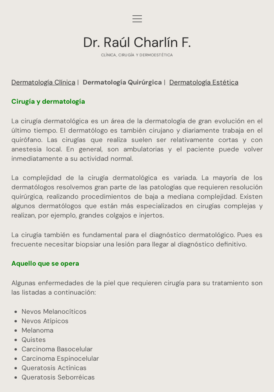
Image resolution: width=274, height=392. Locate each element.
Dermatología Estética (203, 82)
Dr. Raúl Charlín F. (137, 42)
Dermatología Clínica (43, 82)
